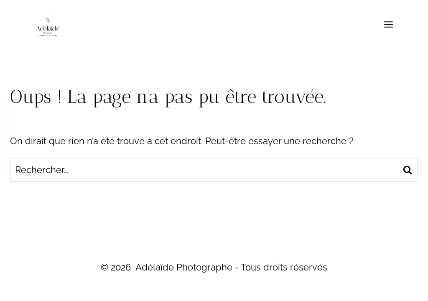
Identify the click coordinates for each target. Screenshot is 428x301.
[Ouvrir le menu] (388, 24)
